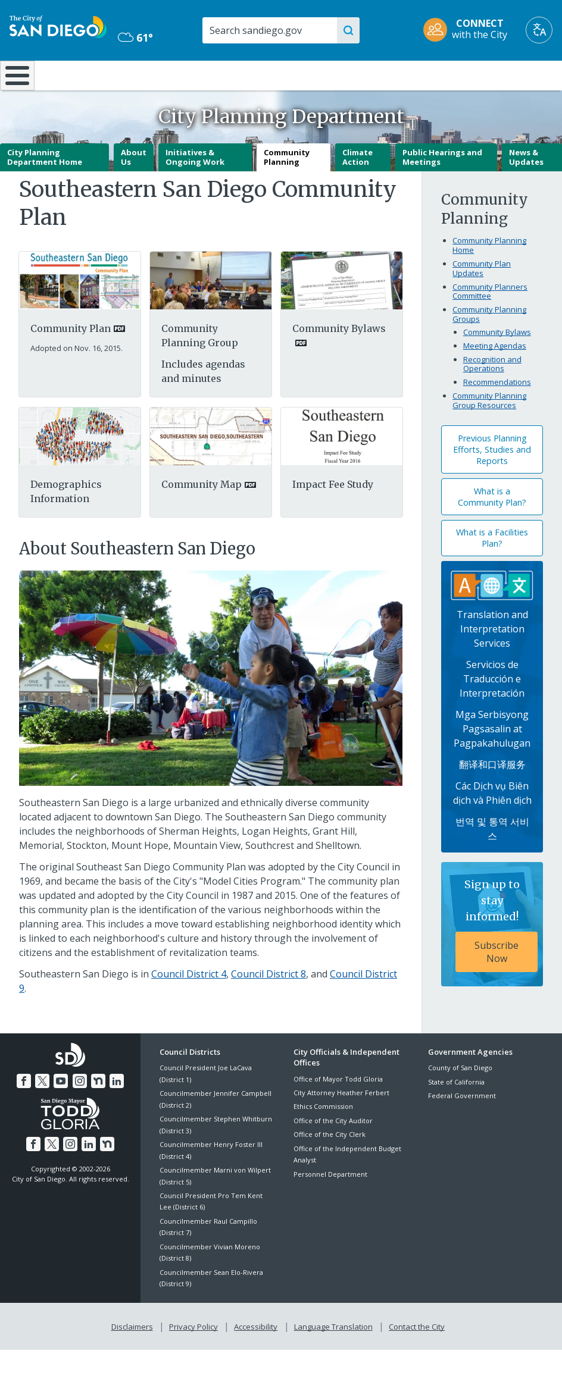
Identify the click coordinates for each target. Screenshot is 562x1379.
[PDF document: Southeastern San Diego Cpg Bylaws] (341, 311)
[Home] (15, 91)
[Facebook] (26, 1111)
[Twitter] (44, 1111)
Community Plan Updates (481, 300)
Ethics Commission (323, 1137)
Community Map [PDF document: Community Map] (201, 516)
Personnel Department (330, 1205)
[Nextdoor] (96, 1111)
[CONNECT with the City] (469, 30)
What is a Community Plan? (492, 528)
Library (329, 74)
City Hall (515, 74)
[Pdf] (79, 467)
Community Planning (287, 188)
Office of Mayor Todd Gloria (338, 1109)
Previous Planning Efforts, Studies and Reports (492, 481)
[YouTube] (61, 1111)
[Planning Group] (210, 311)
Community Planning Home (489, 277)
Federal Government (462, 1127)
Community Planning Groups (489, 346)
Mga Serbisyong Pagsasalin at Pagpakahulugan (492, 760)
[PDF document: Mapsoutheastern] (210, 467)
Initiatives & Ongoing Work (195, 188)
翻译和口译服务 (492, 796)
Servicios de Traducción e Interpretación (492, 710)
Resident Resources (160, 80)
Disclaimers (134, 1355)
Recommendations (497, 413)
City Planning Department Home (44, 188)
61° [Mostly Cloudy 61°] (135, 37)
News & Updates (526, 188)
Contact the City (414, 1355)
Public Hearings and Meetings (442, 188)
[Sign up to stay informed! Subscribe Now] (492, 956)
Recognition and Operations (492, 396)
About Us (133, 188)
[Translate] (539, 30)
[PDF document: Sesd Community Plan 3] (79, 311)
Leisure (74, 74)
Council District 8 (268, 1005)
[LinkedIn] (114, 1111)
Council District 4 (188, 1005)
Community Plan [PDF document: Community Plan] (70, 359)
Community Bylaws (497, 363)
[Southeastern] (341, 467)
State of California (456, 1113)
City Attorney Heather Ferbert (341, 1124)
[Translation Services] (492, 615)
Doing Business (243, 80)
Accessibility (255, 1355)
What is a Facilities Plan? (492, 569)
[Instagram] (79, 1111)
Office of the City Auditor (333, 1152)
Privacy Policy (194, 1355)
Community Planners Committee (489, 322)
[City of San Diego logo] (58, 25)
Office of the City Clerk (330, 1165)
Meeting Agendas (494, 377)
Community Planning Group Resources (489, 432)
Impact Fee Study (332, 516)
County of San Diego (460, 1099)
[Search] (273, 30)
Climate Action (357, 188)
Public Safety (422, 74)
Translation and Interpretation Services (492, 660)
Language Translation (332, 1355)
